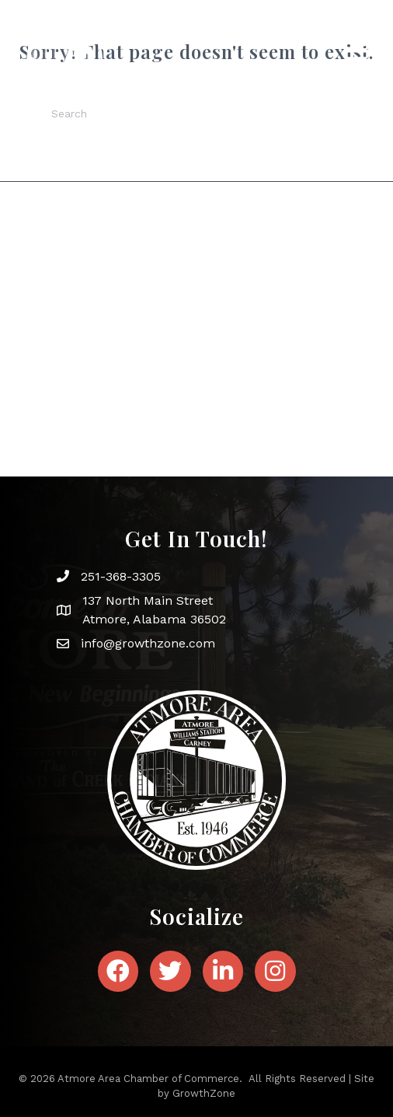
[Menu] (355, 59)
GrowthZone (203, 1093)
